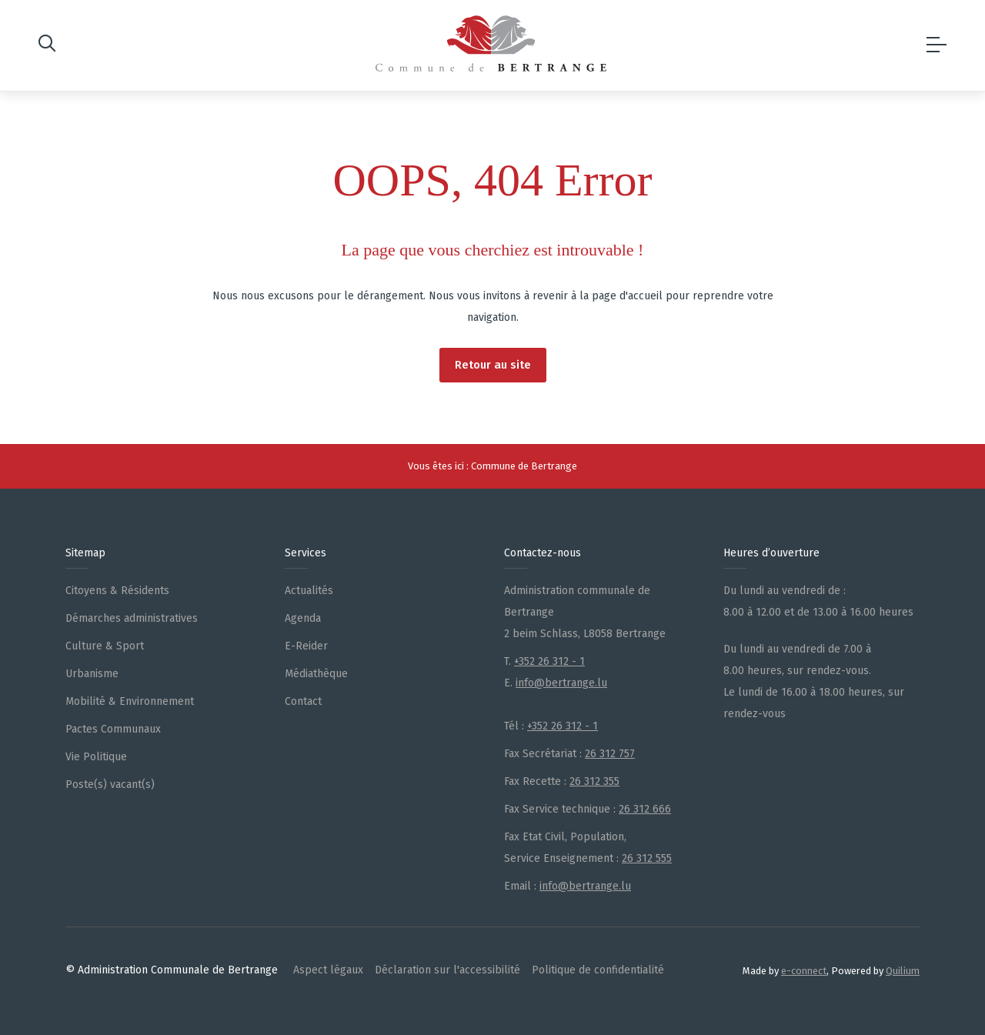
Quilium (903, 971)
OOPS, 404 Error (493, 180)
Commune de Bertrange (524, 466)
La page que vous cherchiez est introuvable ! (493, 249)
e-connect (803, 971)
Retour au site (493, 365)
